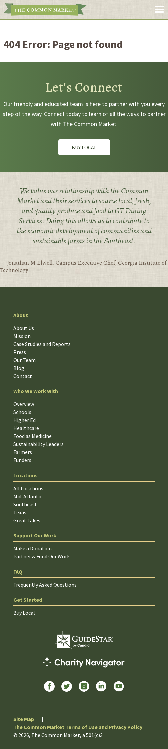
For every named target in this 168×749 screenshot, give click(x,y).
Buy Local (84, 147)
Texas (19, 512)
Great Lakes (26, 520)
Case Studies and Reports (42, 344)
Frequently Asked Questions (45, 584)
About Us (23, 328)
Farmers (22, 452)
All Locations (28, 488)
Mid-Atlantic (27, 496)
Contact (22, 376)
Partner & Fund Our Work (41, 556)
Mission (22, 336)
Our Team (24, 360)
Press (19, 352)
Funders (22, 460)
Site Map (23, 719)
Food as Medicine (32, 436)
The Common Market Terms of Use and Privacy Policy (77, 727)
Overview (23, 404)
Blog (18, 368)
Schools (22, 412)
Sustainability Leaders (38, 444)
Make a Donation (32, 548)
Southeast (25, 504)
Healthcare (26, 428)
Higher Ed (24, 420)
